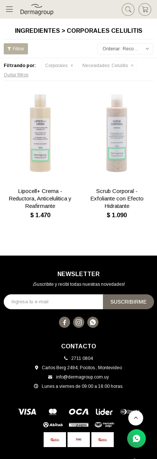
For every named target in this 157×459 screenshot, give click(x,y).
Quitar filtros (16, 74)
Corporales (56, 65)
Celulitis (105, 65)
